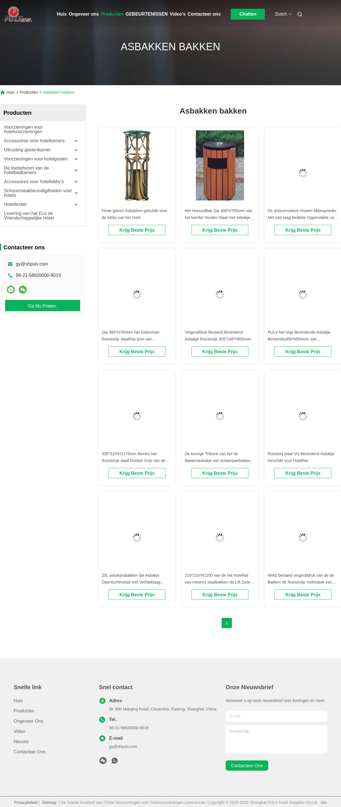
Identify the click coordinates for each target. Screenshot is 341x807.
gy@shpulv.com (32, 264)
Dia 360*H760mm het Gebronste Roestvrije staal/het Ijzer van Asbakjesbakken (130, 339)
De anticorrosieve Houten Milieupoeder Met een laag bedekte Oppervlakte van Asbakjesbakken (302, 217)
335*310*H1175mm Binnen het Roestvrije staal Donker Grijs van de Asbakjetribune (133, 460)
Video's (178, 14)
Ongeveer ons (84, 14)
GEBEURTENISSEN (147, 14)
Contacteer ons (204, 14)
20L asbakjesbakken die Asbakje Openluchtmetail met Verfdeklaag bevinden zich (131, 582)
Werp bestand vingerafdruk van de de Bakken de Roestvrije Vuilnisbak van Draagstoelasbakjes (301, 582)
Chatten (248, 14)
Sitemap (49, 802)
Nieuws (21, 741)
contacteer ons (247, 765)
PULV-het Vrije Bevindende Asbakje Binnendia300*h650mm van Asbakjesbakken (299, 339)
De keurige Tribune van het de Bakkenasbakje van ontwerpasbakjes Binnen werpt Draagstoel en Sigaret (217, 460)
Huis (62, 14)
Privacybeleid (26, 802)
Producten (112, 14)
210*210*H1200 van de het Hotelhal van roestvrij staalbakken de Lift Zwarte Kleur (219, 582)
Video (19, 731)
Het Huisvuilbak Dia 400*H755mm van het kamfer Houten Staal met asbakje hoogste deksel (218, 217)
